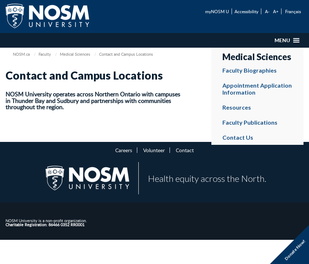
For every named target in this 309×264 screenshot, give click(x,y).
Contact (185, 150)
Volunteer (154, 150)
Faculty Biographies (249, 70)
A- (267, 11)
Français (293, 11)
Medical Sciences (75, 54)
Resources (236, 107)
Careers (123, 150)
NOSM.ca (21, 54)
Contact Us (237, 137)
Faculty (45, 54)
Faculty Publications (249, 122)
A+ (276, 11)
